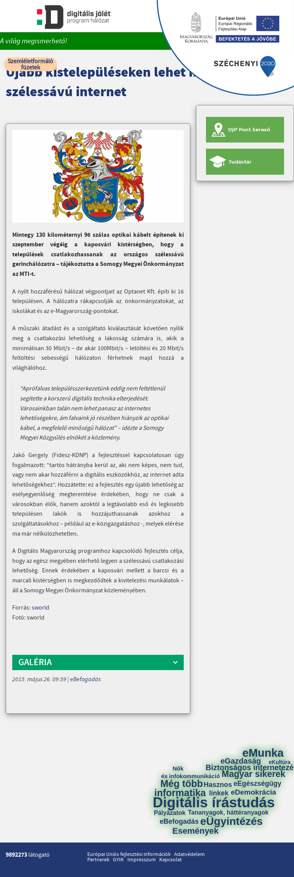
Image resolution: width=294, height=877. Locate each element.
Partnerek (98, 859)
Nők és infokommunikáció (190, 772)
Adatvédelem (189, 854)
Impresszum (141, 859)
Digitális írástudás (214, 802)
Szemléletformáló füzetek (30, 64)
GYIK (118, 859)
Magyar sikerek (253, 774)
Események (195, 831)
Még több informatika (180, 788)
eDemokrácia (253, 792)
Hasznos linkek (220, 789)
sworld (40, 607)
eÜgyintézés (231, 821)
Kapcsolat (170, 859)
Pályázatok (170, 813)
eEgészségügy (257, 783)
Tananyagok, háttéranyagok (228, 813)
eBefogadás (85, 679)
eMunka (263, 753)
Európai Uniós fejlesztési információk (129, 854)
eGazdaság (240, 761)
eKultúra (280, 762)
